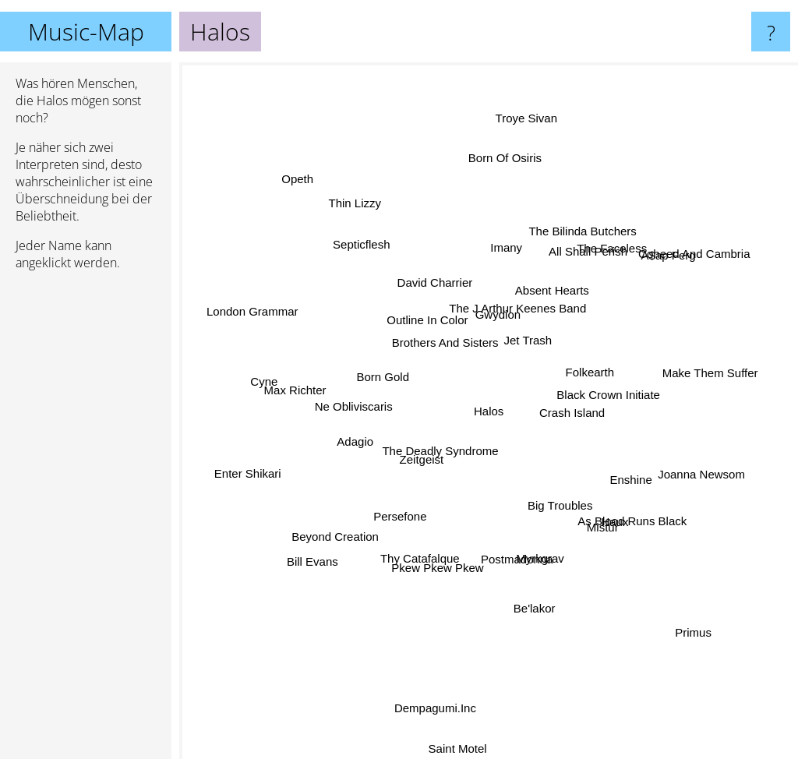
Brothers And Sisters (445, 347)
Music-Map (86, 32)
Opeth (293, 170)
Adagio (370, 433)
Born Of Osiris (497, 181)
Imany (505, 265)
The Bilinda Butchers (584, 232)
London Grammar (279, 321)
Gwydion (495, 317)
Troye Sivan (521, 154)
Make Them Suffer (681, 380)
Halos (488, 411)
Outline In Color (434, 330)
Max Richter (319, 392)
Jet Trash (526, 337)
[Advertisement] (86, 521)
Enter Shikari (277, 467)
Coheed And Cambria (668, 270)
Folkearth (580, 367)
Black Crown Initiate (609, 390)
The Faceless (600, 263)
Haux (599, 507)
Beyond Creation (350, 526)
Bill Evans (332, 544)
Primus (676, 615)
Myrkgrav (534, 552)
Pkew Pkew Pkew (439, 553)
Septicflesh (360, 237)
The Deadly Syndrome (438, 460)
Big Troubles (550, 495)
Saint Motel (461, 746)
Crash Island (576, 415)
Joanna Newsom (675, 465)
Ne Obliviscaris (338, 407)
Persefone (402, 510)
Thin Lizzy (370, 225)
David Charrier (437, 288)
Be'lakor (535, 605)
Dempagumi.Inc (434, 708)
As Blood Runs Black (616, 522)
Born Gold (388, 379)
